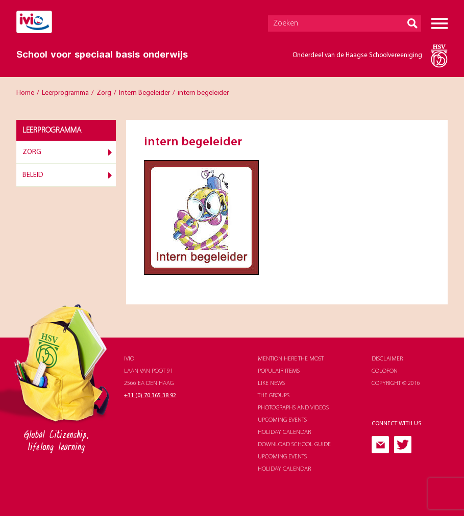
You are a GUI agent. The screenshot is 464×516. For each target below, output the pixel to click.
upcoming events (282, 420)
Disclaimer (387, 359)
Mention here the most (291, 359)
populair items (279, 371)
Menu (439, 23)
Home (25, 93)
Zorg (103, 93)
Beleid (32, 175)
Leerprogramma (65, 93)
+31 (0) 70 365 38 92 (150, 396)
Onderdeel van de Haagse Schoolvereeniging (357, 55)
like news (271, 383)
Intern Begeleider (144, 93)
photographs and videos (293, 408)
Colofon (385, 371)
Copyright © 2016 (396, 383)
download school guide (294, 445)
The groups (273, 396)
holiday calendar (284, 432)
